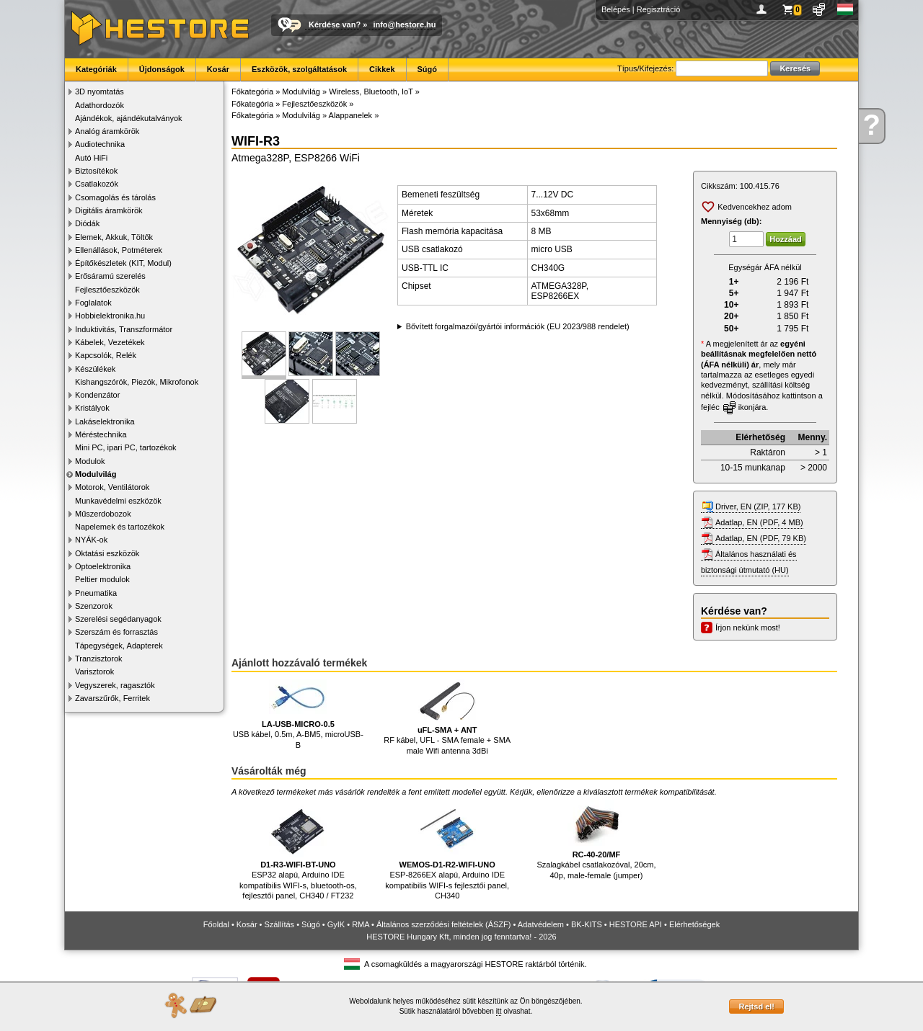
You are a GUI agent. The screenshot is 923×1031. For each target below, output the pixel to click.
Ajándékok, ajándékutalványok (128, 118)
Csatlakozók (96, 183)
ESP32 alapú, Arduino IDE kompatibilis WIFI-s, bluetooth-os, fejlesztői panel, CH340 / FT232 (298, 850)
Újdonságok (162, 69)
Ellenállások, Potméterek (118, 250)
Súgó (428, 69)
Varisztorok (94, 671)
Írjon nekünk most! (747, 627)
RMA (360, 924)
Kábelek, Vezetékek (110, 342)
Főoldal (216, 924)
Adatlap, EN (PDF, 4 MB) (759, 522)
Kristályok (92, 407)
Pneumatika (96, 593)
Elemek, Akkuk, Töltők (114, 237)
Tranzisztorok (99, 658)
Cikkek (381, 69)
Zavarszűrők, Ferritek (112, 698)
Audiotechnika (100, 144)
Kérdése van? (335, 24)
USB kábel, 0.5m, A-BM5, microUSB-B (298, 714)
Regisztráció (659, 9)
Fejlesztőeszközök (107, 289)
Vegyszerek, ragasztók (115, 685)
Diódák (87, 223)
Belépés (615, 9)
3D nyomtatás (99, 91)
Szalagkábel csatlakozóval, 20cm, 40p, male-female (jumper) (595, 840)
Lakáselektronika (105, 421)
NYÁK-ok (91, 539)
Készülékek (95, 369)
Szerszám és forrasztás (116, 632)
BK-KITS (586, 924)
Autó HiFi (91, 157)
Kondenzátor (97, 394)
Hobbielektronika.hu (110, 315)
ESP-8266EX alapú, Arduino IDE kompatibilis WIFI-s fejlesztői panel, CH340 (447, 850)
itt (499, 1011)
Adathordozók (99, 105)
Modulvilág (95, 474)
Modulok (90, 461)
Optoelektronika (103, 566)
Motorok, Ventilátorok (112, 487)
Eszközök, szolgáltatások (299, 69)
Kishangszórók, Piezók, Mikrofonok (136, 382)
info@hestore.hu (404, 24)
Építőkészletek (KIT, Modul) (123, 263)
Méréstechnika (101, 434)
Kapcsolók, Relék (105, 355)
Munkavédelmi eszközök (118, 500)
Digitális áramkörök (109, 210)
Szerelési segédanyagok (118, 619)
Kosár (218, 69)
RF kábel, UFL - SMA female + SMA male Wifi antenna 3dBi (447, 717)
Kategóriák (96, 69)
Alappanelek (351, 115)
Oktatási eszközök (107, 553)
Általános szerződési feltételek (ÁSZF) (443, 924)
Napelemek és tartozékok (119, 526)
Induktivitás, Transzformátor (123, 329)
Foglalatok (93, 302)
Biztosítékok (96, 170)
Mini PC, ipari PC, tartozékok (126, 447)
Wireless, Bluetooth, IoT (371, 91)
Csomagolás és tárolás (115, 197)
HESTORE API (635, 924)
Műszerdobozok (103, 513)
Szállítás (280, 924)
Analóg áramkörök (107, 131)
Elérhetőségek (694, 924)
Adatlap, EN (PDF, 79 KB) (760, 538)
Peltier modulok (102, 579)
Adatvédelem (541, 924)
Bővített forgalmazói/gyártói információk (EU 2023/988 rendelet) (518, 326)
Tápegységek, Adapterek (119, 645)
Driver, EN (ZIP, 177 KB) (757, 506)
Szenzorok (93, 606)
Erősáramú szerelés (110, 276)
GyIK (336, 924)
